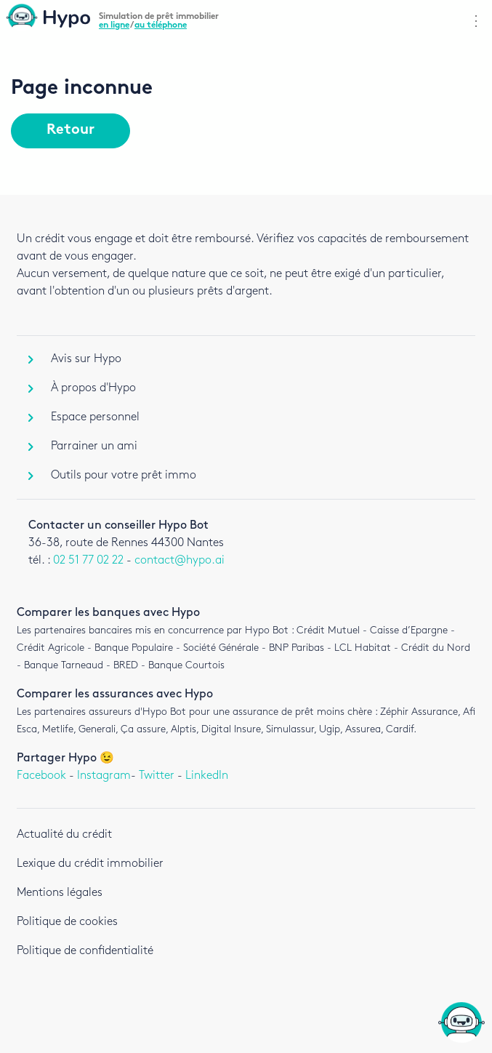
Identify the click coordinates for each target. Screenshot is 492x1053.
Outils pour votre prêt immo (112, 475)
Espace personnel (84, 417)
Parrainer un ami (82, 446)
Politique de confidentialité (85, 950)
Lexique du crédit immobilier (90, 863)
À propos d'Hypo (82, 388)
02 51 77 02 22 (88, 560)
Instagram (104, 775)
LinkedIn (206, 775)
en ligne (114, 25)
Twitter (156, 775)
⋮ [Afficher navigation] (476, 21)
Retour (70, 130)
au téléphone (160, 25)
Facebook (41, 775)
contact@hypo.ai (179, 560)
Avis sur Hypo (74, 358)
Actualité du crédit (64, 834)
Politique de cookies (67, 921)
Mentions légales (59, 892)
